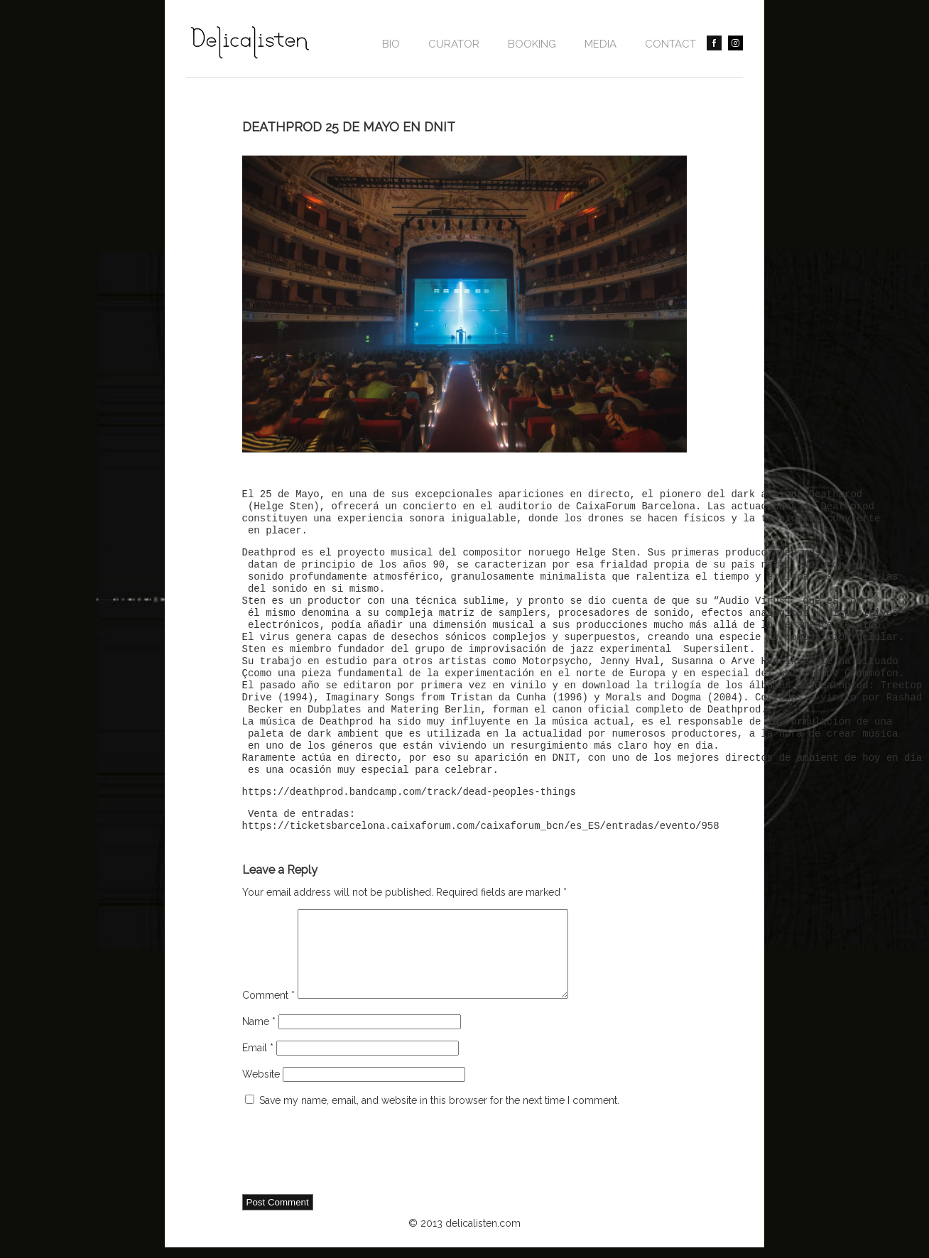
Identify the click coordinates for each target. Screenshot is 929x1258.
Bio (391, 44)
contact (670, 44)
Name (259, 1038)
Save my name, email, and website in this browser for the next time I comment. (439, 1117)
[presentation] (350, 1169)
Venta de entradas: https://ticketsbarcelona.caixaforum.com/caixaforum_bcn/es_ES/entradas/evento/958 (480, 820)
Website (261, 1091)
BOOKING (532, 44)
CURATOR (453, 44)
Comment (268, 1012)
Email (257, 1064)
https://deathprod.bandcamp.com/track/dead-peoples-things (409, 792)
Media (600, 44)
